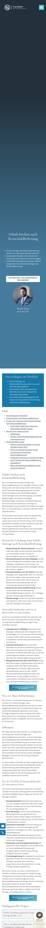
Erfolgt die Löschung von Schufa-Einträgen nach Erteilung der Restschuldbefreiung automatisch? (27, 460)
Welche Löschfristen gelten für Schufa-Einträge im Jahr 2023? (19, 914)
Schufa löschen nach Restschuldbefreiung (22, 418)
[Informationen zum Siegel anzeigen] (39, 926)
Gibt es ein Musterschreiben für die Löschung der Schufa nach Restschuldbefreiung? (24, 452)
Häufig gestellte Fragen (15, 442)
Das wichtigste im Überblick (17, 415)
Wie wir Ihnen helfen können (17, 431)
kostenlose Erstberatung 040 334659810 (23, 687)
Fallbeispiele (15, 434)
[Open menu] (41, 7)
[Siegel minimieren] (44, 915)
